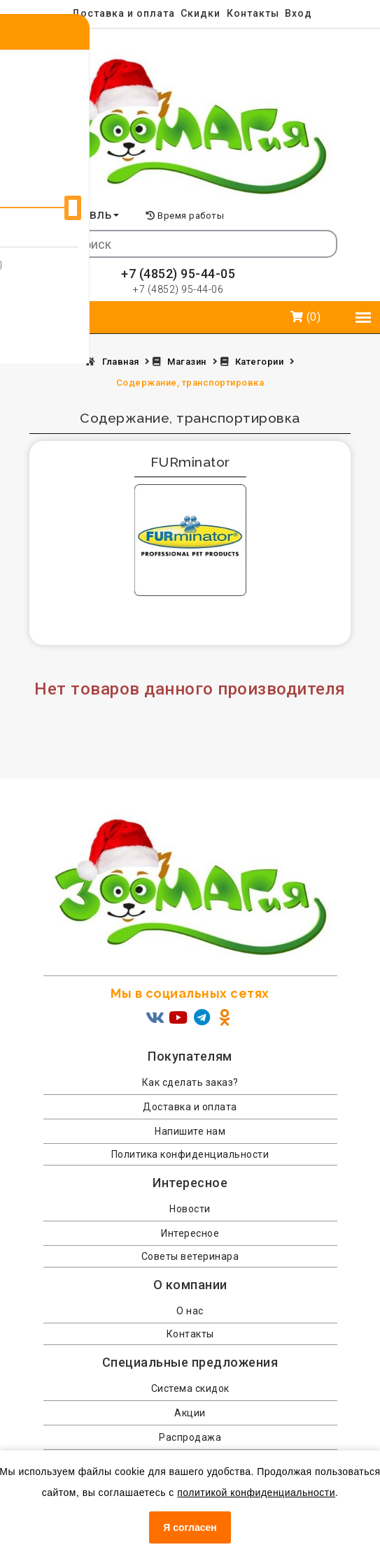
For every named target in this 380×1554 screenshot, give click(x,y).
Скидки (200, 13)
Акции (190, 1412)
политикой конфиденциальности (256, 1492)
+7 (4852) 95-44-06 (178, 289)
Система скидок (190, 1388)
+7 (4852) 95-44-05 (178, 273)
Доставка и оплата (123, 13)
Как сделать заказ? (190, 1082)
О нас (190, 1310)
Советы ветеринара (190, 1256)
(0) (305, 317)
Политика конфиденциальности (190, 1154)
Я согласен (189, 1527)
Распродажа (190, 1437)
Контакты (253, 13)
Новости (190, 1208)
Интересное (190, 1233)
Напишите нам (190, 1131)
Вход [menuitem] (298, 13)
